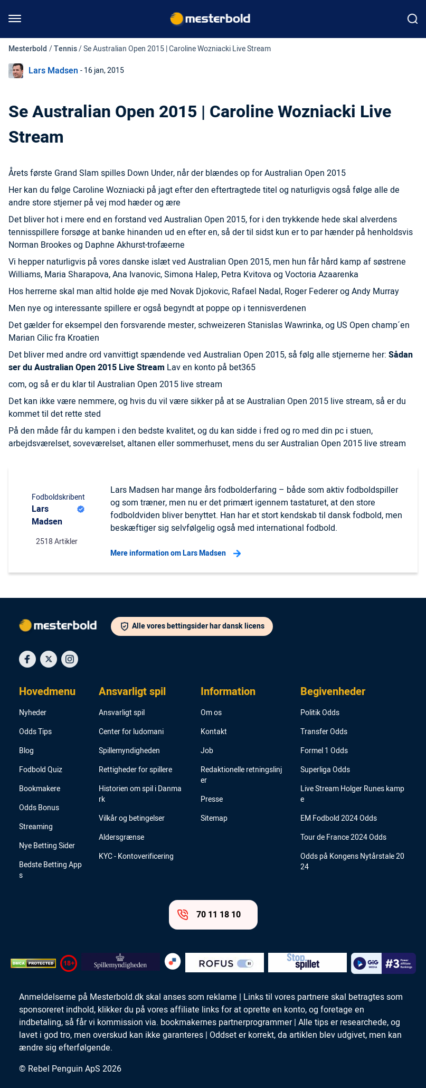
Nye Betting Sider (47, 846)
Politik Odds (319, 713)
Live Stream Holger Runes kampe (352, 794)
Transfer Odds (323, 732)
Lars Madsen (53, 70)
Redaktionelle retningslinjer (241, 775)
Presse (212, 799)
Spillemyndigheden (129, 751)
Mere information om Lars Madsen (175, 553)
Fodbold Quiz (40, 770)
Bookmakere (39, 789)
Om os (211, 713)
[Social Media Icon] (27, 659)
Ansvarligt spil (132, 691)
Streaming (36, 827)
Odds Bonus (39, 808)
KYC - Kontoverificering (136, 856)
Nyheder (32, 713)
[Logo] (65, 627)
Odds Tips (35, 732)
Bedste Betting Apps (50, 870)
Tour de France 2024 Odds (343, 837)
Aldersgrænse (121, 837)
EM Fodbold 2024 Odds (338, 818)
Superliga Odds (325, 770)
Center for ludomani (131, 732)
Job (207, 751)
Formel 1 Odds (324, 751)
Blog (26, 751)
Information (228, 691)
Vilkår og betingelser (132, 818)
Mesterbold (27, 48)
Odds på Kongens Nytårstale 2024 (352, 862)
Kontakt (214, 732)
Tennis (65, 48)
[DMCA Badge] (33, 963)
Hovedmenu (47, 691)
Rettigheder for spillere (135, 770)
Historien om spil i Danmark (140, 794)
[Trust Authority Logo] (120, 963)
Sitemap (214, 818)
